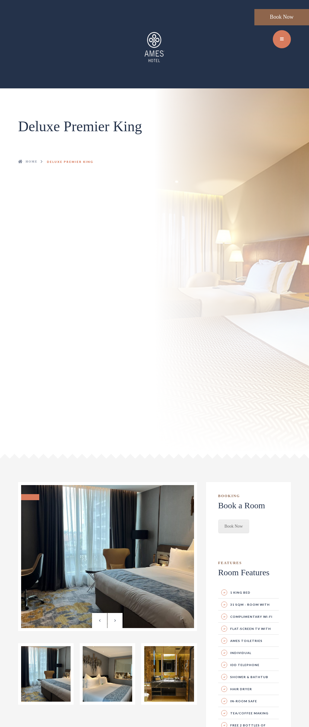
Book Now (282, 17)
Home (32, 161)
